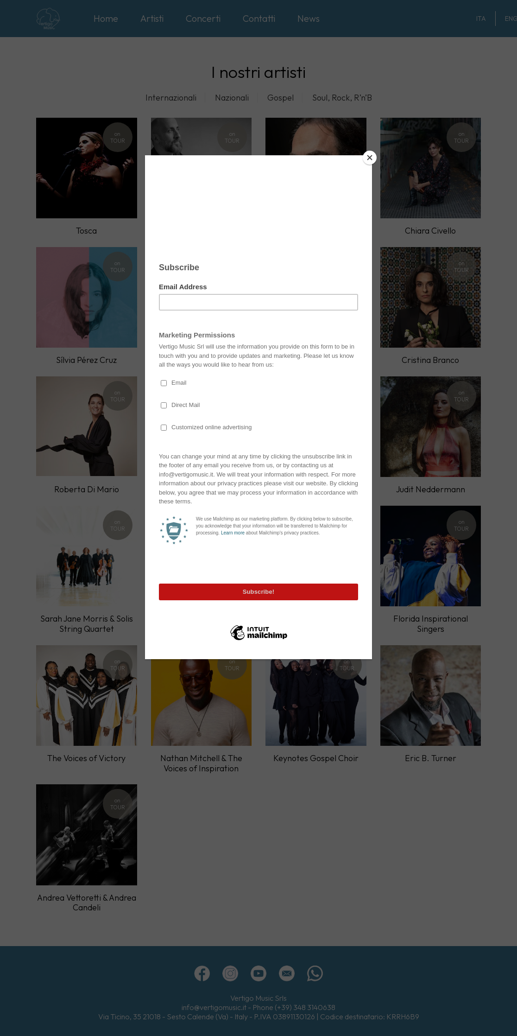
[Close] (370, 158)
